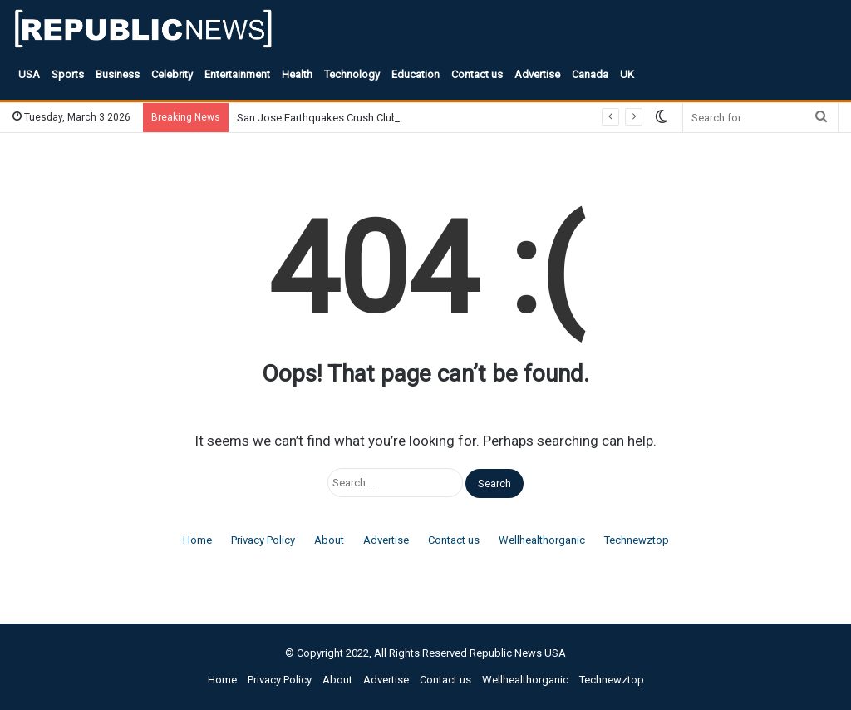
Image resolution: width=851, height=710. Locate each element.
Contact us (477, 74)
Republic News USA (518, 653)
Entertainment (237, 74)
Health (297, 74)
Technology (352, 74)
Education (415, 74)
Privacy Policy (263, 540)
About (329, 540)
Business (118, 74)
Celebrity (172, 74)
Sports (68, 74)
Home (197, 540)
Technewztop (636, 540)
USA (29, 74)
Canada (590, 74)
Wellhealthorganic (542, 540)
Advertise (537, 74)
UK (627, 74)
